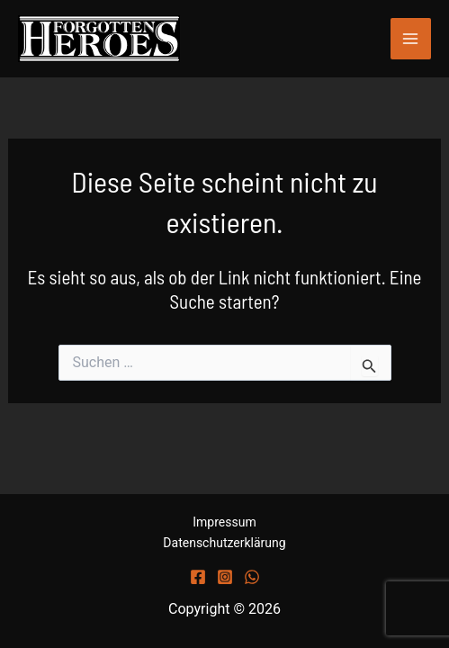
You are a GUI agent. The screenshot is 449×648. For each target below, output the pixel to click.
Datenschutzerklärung (224, 543)
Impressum (224, 522)
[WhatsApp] (252, 577)
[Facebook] (198, 577)
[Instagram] (225, 577)
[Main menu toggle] (411, 38)
